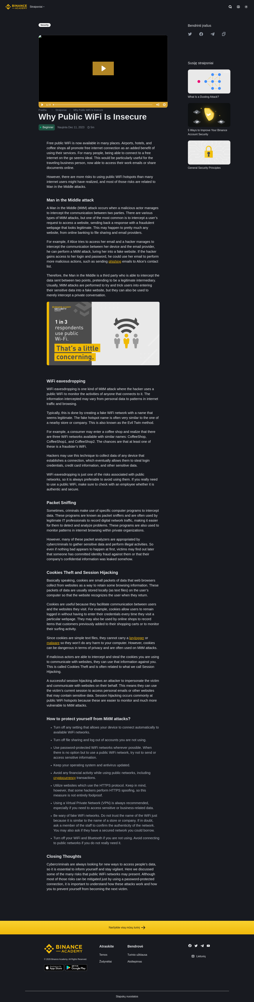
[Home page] (16, 7)
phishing (115, 261)
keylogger (136, 638)
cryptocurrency (65, 778)
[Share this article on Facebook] (201, 34)
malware (53, 643)
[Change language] (238, 7)
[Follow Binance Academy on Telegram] (202, 945)
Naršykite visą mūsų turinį (127, 927)
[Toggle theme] (246, 6)
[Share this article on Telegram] (213, 34)
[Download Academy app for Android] (76, 968)
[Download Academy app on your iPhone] (54, 968)
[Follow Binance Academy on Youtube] (208, 946)
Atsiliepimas (134, 961)
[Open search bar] (229, 7)
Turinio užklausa (137, 954)
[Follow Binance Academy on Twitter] (196, 945)
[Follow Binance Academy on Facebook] (190, 945)
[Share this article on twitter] (190, 34)
